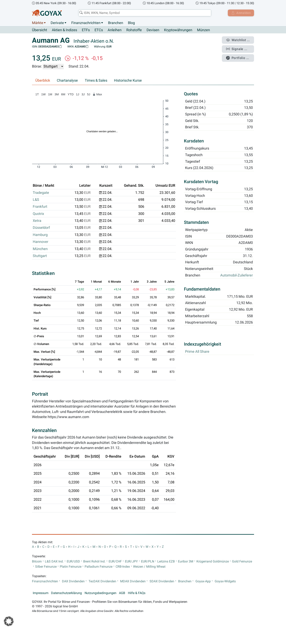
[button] (8, 621)
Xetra (37, 221)
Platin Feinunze (70, 567)
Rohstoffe (134, 30)
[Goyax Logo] (47, 13)
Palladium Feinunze (98, 567)
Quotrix (38, 214)
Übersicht (39, 30)
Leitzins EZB (166, 561)
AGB (122, 593)
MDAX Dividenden (133, 581)
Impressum (40, 593)
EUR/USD (73, 561)
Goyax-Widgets (225, 581)
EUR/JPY (131, 561)
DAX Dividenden (73, 581)
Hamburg (40, 235)
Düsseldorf (41, 228)
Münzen (203, 30)
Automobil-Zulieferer (236, 275)
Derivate (57, 23)
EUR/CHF (115, 561)
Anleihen (115, 30)
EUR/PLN (147, 561)
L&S (36, 200)
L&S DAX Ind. (54, 561)
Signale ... (237, 48)
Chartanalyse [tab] (67, 81)
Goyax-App (203, 581)
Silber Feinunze (46, 567)
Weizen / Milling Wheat (149, 567)
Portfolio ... (238, 57)
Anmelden (240, 13)
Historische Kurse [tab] (128, 81)
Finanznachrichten (85, 23)
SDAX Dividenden (162, 581)
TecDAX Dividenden (102, 581)
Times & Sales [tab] (96, 81)
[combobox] (144, 13)
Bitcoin (37, 561)
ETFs (86, 30)
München (40, 249)
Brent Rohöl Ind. (94, 561)
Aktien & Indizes (64, 30)
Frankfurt (40, 207)
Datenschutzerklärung (66, 593)
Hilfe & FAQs (136, 593)
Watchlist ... (238, 40)
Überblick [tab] (42, 81)
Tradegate (41, 193)
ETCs (99, 30)
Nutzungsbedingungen (100, 593)
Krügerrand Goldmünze (212, 561)
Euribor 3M (185, 561)
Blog (131, 23)
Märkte (37, 23)
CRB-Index (123, 567)
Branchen (115, 23)
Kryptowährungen (178, 30)
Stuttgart (40, 256)
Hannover (40, 242)
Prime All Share (197, 352)
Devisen (153, 30)
